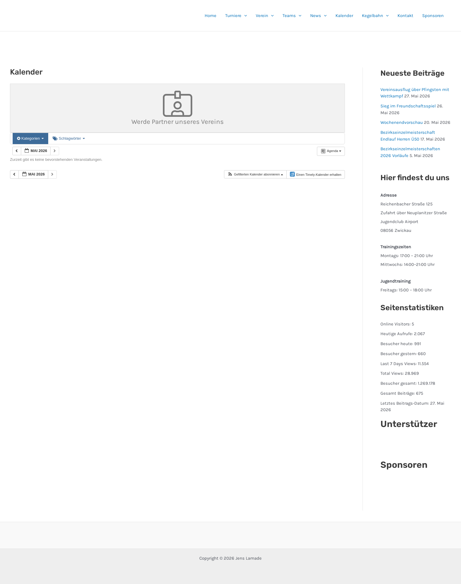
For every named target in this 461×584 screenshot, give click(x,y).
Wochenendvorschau (401, 122)
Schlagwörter (69, 138)
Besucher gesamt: (399, 383)
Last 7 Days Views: (399, 363)
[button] (244, 15)
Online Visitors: (396, 324)
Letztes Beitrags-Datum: (405, 403)
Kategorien (30, 138)
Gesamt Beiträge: (398, 393)
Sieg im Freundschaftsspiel (408, 106)
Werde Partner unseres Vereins (177, 108)
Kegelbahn (375, 15)
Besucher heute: (397, 343)
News (318, 15)
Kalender (344, 15)
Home (210, 15)
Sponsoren (433, 15)
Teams (292, 15)
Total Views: (392, 373)
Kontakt (405, 15)
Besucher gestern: (399, 353)
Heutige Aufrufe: (397, 333)
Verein (265, 15)
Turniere (236, 15)
